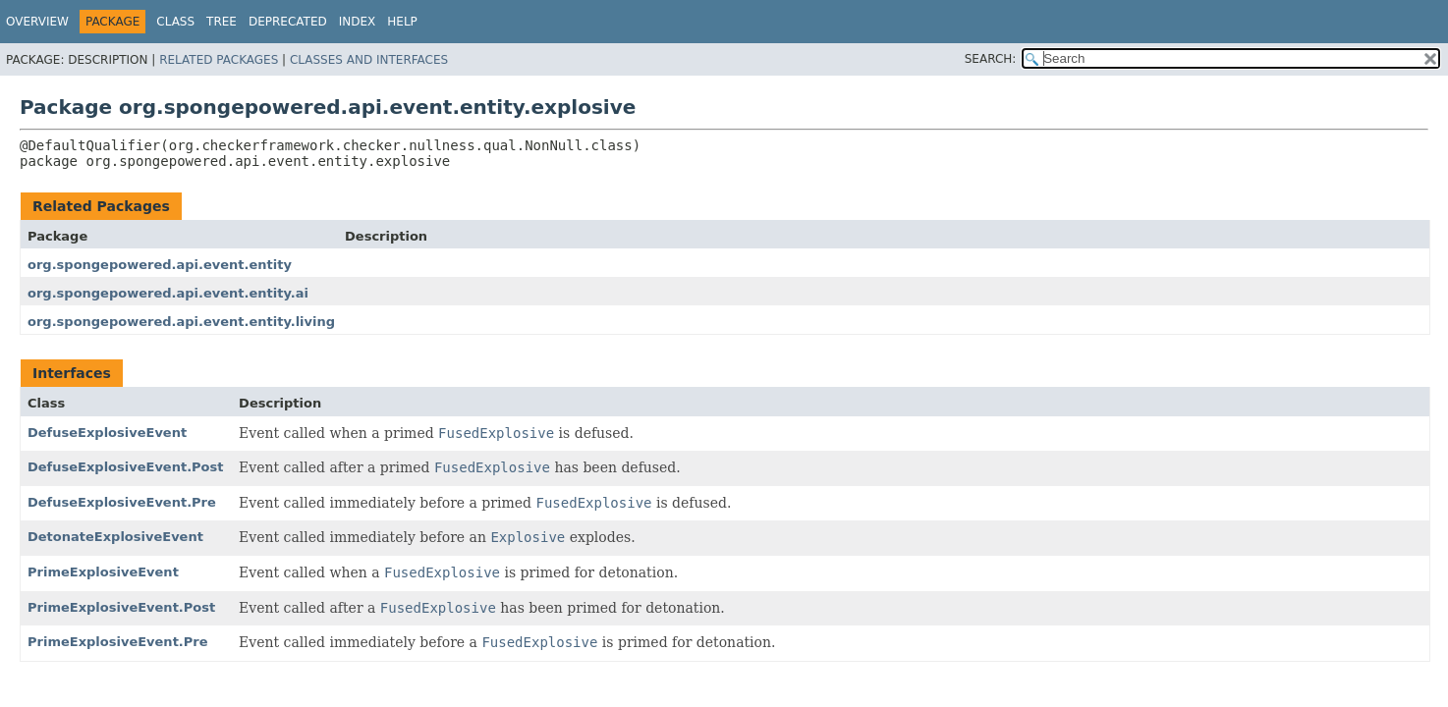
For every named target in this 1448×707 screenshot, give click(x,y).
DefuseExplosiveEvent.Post (126, 467)
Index (357, 21)
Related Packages (218, 60)
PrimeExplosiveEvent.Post (121, 607)
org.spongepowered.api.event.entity (160, 264)
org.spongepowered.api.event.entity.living (181, 321)
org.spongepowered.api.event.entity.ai (168, 293)
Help (402, 21)
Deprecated (288, 21)
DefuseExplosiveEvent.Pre (122, 502)
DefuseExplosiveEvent (107, 432)
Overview (37, 21)
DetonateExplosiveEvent (115, 536)
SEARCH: (991, 59)
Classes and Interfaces (369, 60)
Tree (221, 21)
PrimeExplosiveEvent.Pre (118, 641)
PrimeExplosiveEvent (103, 572)
